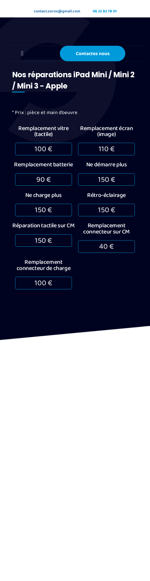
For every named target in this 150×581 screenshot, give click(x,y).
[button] (22, 54)
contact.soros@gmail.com (51, 10)
